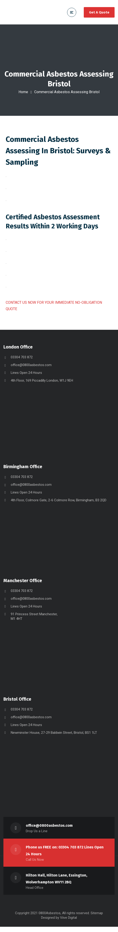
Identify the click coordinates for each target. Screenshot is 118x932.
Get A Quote (99, 12)
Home (23, 92)
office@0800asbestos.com (31, 370)
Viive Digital (68, 923)
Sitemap (97, 918)
